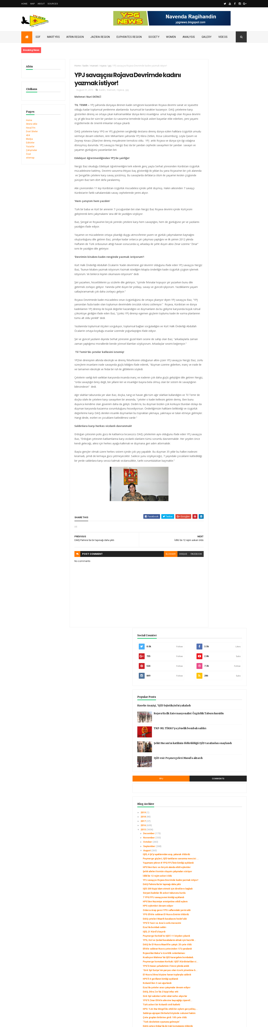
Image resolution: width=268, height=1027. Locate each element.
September (208, 287)
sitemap (30, 157)
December (208, 275)
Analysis (189, 36)
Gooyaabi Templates (74, 1022)
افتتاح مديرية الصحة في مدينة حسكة (217, 684)
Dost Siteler (32, 131)
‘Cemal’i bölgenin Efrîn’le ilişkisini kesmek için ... (218, 626)
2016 (202, 267)
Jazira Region (100, 36)
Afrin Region (75, 36)
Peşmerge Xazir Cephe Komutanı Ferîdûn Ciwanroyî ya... (219, 642)
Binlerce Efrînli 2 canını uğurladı (217, 744)
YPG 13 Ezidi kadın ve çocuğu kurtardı (221, 835)
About (41, 4)
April (205, 911)
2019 (202, 254)
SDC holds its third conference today (40, 963)
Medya (29, 139)
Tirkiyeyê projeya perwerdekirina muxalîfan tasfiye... (218, 768)
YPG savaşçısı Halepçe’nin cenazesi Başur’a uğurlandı (220, 830)
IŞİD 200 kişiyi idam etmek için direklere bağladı (217, 347)
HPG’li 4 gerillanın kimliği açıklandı (219, 481)
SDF (38, 36)
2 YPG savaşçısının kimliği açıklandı (219, 851)
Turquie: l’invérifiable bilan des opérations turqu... (217, 877)
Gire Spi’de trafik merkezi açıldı (217, 729)
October (206, 283)
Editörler (30, 142)
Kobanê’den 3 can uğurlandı (215, 485)
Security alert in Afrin (32, 974)
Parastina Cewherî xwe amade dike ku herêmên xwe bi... (221, 803)
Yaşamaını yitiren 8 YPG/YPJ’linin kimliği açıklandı (218, 310)
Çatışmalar (31, 150)
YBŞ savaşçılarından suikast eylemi (219, 592)
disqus (163, 576)
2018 (202, 258)
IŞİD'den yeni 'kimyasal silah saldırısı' (220, 621)
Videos (223, 36)
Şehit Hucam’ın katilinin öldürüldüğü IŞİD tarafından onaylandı (227, 187)
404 (28, 135)
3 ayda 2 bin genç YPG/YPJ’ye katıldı (220, 632)
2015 (202, 271)
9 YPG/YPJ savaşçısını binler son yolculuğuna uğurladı (218, 678)
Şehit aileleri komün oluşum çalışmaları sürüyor (216, 324)
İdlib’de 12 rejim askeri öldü (215, 330)
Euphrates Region (129, 36)
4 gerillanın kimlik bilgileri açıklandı (219, 661)
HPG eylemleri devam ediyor (216, 374)
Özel (28, 154)
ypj (103, 65)
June (205, 902)
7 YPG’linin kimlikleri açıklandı (216, 587)
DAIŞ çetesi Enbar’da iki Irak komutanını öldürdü (216, 545)
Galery (207, 36)
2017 (202, 262)
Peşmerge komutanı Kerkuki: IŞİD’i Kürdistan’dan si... (219, 454)
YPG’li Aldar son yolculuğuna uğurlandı (221, 637)
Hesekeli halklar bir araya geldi (217, 824)
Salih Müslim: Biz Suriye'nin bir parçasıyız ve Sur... (217, 750)
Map (32, 4)
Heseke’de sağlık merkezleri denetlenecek (216, 739)
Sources (52, 4)
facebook (175, 576)
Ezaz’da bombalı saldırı (213, 403)
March (205, 915)
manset (88, 65)
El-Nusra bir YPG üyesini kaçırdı (217, 820)
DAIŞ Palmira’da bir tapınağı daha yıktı (220, 341)
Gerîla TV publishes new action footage (42, 978)
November (208, 279)
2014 (202, 929)
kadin (79, 65)
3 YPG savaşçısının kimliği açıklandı (219, 816)
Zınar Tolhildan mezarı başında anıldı (220, 706)
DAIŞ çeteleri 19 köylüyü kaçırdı (218, 733)
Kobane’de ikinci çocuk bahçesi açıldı (221, 711)
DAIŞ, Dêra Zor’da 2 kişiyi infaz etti (219, 496)
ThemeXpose (40, 1022)
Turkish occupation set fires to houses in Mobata (47, 967)
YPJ (205, 220)
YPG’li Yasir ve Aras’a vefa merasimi (220, 399)
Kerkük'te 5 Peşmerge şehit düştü (219, 569)
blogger (150, 576)
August (206, 292)
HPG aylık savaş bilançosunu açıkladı (220, 603)
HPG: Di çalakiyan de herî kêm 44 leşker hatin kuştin (218, 796)
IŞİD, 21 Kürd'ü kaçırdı (212, 407)
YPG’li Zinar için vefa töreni (215, 551)
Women (171, 36)
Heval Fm (30, 128)
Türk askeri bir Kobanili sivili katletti (220, 515)
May (204, 906)
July (204, 898)
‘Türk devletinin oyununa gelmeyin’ (219, 540)
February (207, 919)
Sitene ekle (31, 124)
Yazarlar (30, 146)
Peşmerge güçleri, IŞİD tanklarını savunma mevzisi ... (218, 304)
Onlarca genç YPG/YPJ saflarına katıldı (221, 840)
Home (24, 4)
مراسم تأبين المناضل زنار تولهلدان (217, 688)
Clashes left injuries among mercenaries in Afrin (46, 971)
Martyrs (53, 36)
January (206, 924)
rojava (96, 65)
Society (154, 36)
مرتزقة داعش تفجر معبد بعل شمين (217, 763)
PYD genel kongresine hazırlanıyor (219, 673)
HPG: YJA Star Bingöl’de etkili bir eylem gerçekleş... (218, 520)
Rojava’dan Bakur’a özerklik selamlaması (215, 440)
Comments (233, 220)
